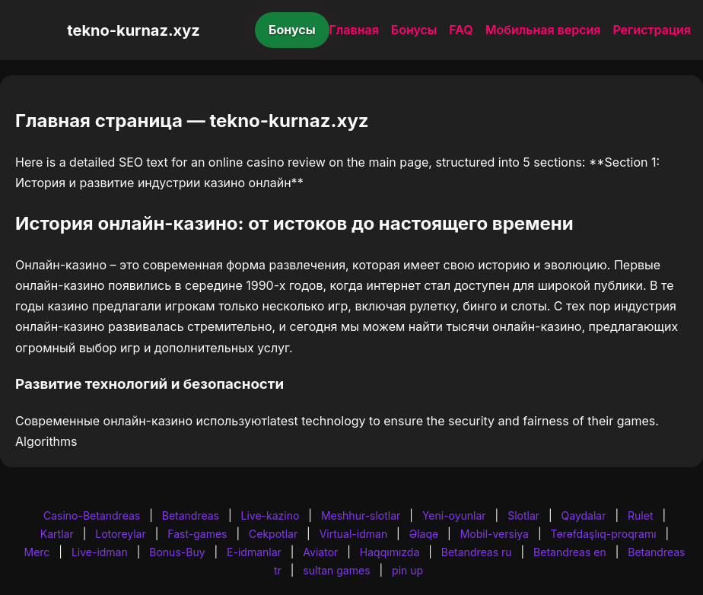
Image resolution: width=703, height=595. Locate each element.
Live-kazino (270, 515)
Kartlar (57, 533)
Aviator (320, 552)
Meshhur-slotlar (360, 515)
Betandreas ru (476, 552)
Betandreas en (569, 552)
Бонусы (292, 29)
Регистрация (651, 29)
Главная (354, 29)
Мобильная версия (543, 29)
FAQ (460, 29)
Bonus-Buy (177, 552)
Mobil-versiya (494, 533)
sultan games (336, 570)
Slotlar (523, 515)
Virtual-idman (353, 533)
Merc (37, 552)
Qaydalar (583, 515)
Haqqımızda (389, 552)
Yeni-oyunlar (454, 515)
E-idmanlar (254, 552)
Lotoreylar (120, 533)
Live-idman (100, 552)
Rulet (640, 515)
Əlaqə (423, 533)
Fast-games (197, 533)
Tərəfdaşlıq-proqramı (604, 533)
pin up (407, 570)
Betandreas (190, 515)
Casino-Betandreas (91, 515)
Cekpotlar (273, 533)
